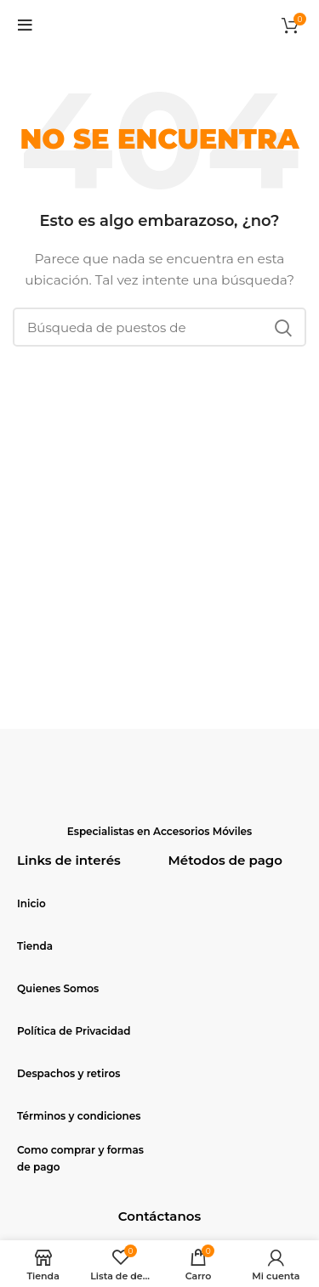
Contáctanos (159, 1216)
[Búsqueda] (159, 327)
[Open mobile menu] (24, 25)
